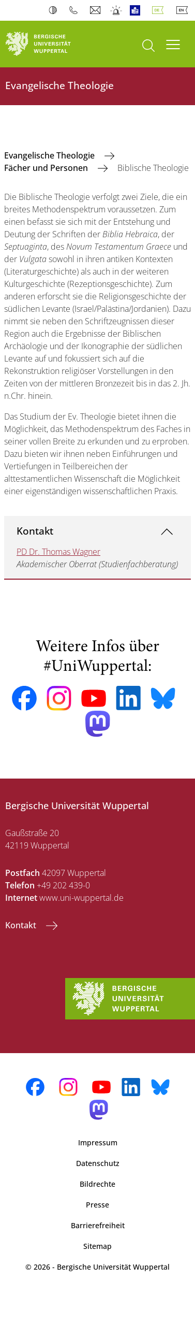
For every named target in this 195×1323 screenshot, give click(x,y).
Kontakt (35, 530)
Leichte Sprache (137, 10)
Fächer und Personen (47, 168)
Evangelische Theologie (50, 155)
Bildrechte (97, 1184)
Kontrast (55, 10)
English (184, 10)
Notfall (116, 10)
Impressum (97, 1142)
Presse (97, 1205)
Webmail (96, 10)
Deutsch (160, 10)
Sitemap (97, 1246)
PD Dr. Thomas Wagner (58, 551)
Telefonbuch (75, 10)
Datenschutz (97, 1163)
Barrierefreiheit (98, 1225)
